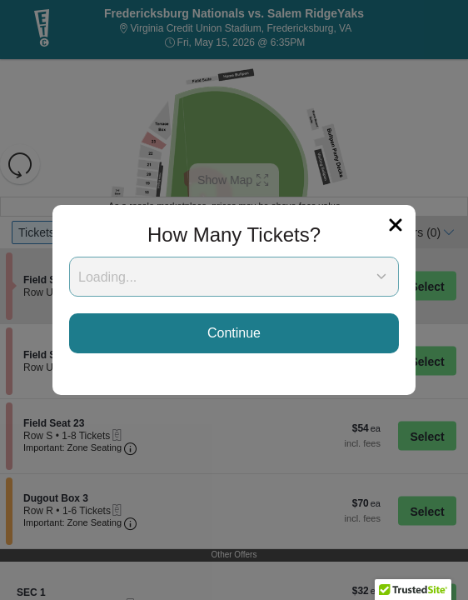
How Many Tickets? (234, 234)
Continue (234, 333)
